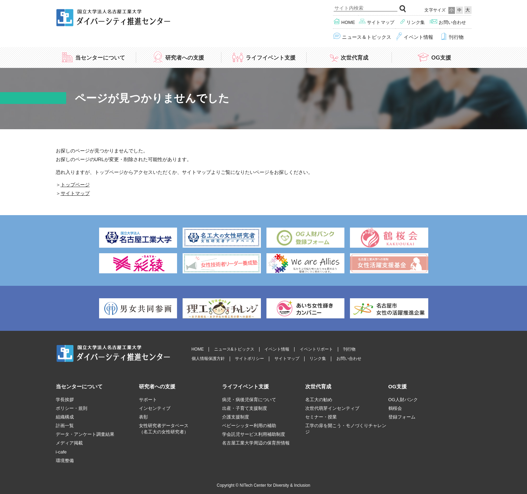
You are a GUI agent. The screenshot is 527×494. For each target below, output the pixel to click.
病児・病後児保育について (249, 399)
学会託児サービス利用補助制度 (253, 434)
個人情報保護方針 (208, 358)
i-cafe (61, 452)
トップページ (75, 184)
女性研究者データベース (163, 429)
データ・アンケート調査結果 (85, 434)
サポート (148, 399)
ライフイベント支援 (263, 57)
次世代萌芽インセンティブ (332, 408)
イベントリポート (316, 349)
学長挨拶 (65, 399)
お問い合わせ (447, 21)
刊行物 (452, 36)
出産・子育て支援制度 (244, 408)
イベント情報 (414, 36)
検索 (402, 9)
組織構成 (65, 417)
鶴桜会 (395, 408)
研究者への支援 (178, 57)
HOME (198, 349)
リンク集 (412, 21)
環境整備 (65, 460)
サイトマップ (377, 21)
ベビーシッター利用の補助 (249, 425)
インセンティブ (154, 408)
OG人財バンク (403, 399)
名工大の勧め (318, 399)
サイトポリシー (249, 358)
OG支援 (434, 57)
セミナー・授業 (321, 417)
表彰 (143, 417)
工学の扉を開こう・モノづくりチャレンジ (345, 428)
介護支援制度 (235, 417)
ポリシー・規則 (71, 408)
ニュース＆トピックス (362, 36)
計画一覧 (65, 425)
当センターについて (93, 57)
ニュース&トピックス (234, 349)
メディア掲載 (69, 443)
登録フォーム (401, 417)
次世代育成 (349, 57)
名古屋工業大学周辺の (256, 443)
